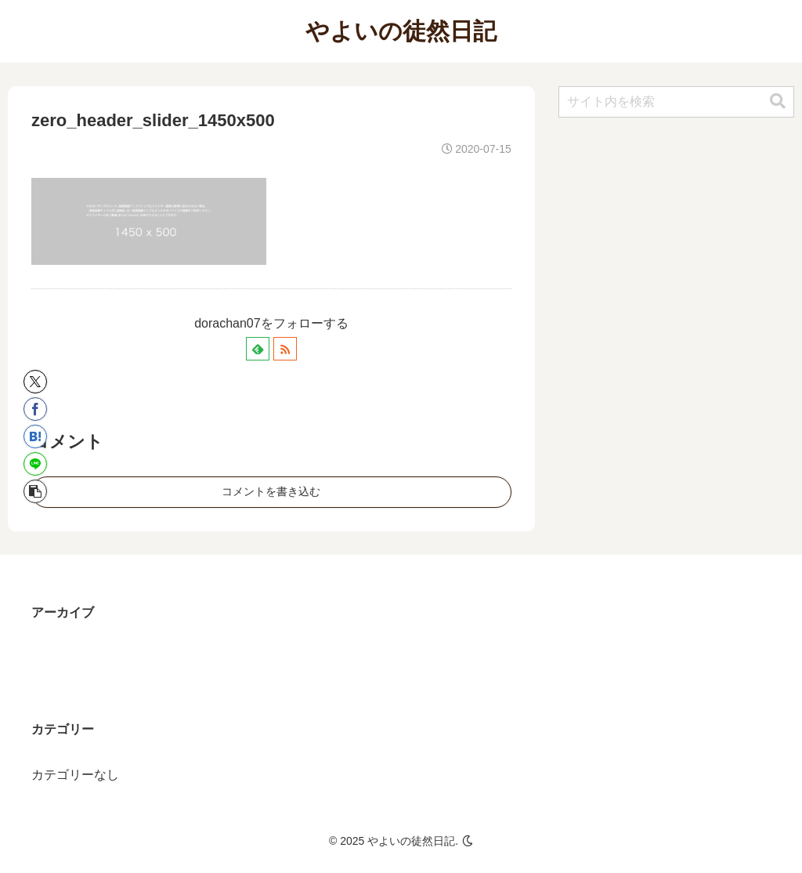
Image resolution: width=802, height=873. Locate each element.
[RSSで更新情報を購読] (285, 348)
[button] (35, 491)
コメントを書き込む (271, 491)
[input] (676, 102)
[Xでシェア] (35, 381)
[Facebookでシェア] (35, 409)
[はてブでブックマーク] (35, 436)
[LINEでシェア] (35, 464)
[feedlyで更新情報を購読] (257, 348)
